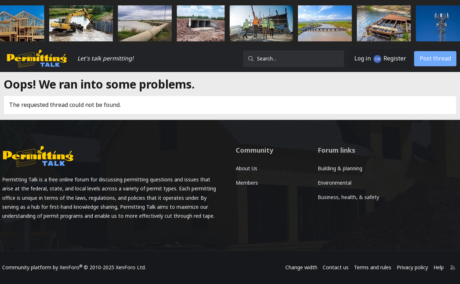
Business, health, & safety (347, 197)
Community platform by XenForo (78, 267)
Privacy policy (408, 267)
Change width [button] (298, 267)
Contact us (332, 267)
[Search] (293, 58)
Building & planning (339, 168)
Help (435, 267)
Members (247, 182)
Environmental (333, 182)
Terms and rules (369, 267)
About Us (246, 168)
